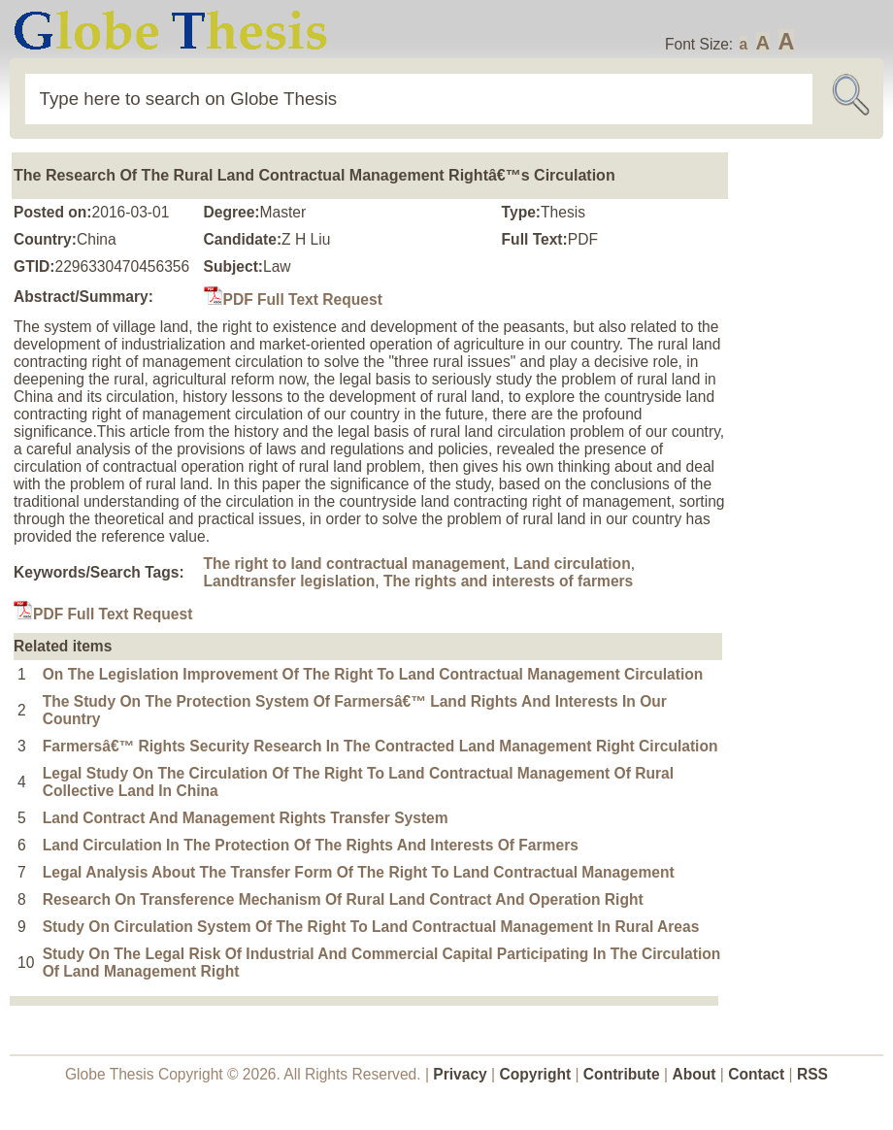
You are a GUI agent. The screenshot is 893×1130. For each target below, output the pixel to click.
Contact (758, 1074)
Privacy (460, 1074)
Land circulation (571, 563)
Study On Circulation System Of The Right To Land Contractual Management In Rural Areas (371, 926)
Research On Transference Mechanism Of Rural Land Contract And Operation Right (343, 899)
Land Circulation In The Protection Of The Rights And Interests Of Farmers (311, 845)
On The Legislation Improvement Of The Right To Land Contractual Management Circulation (373, 674)
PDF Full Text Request (293, 299)
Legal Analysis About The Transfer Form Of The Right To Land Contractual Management (359, 872)
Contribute (621, 1074)
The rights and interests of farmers (508, 581)
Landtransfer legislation (290, 581)
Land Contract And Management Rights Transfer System (245, 818)
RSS (812, 1074)
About (693, 1074)
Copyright (536, 1074)
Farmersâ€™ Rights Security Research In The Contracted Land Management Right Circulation (380, 746)
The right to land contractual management (355, 563)
